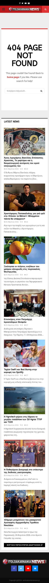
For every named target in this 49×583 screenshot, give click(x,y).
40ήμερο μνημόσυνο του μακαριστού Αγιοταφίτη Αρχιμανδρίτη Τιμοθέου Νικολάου (22, 523)
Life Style (8, 186)
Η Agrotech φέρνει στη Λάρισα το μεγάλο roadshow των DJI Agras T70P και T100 (23, 419)
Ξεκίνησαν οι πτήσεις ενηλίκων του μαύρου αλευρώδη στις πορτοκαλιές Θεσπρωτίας (22, 269)
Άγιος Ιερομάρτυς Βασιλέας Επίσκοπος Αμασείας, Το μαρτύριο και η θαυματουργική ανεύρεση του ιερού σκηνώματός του (23, 162)
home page (13, 77)
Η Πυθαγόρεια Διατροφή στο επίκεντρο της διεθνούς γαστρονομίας (23, 471)
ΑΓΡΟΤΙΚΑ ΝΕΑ (10, 238)
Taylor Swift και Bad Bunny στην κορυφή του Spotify (20, 371)
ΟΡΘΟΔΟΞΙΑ (9, 130)
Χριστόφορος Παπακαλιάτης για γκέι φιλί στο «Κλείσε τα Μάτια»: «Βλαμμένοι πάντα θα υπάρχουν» (24, 216)
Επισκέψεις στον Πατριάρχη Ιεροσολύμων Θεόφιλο (18, 320)
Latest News (11, 121)
